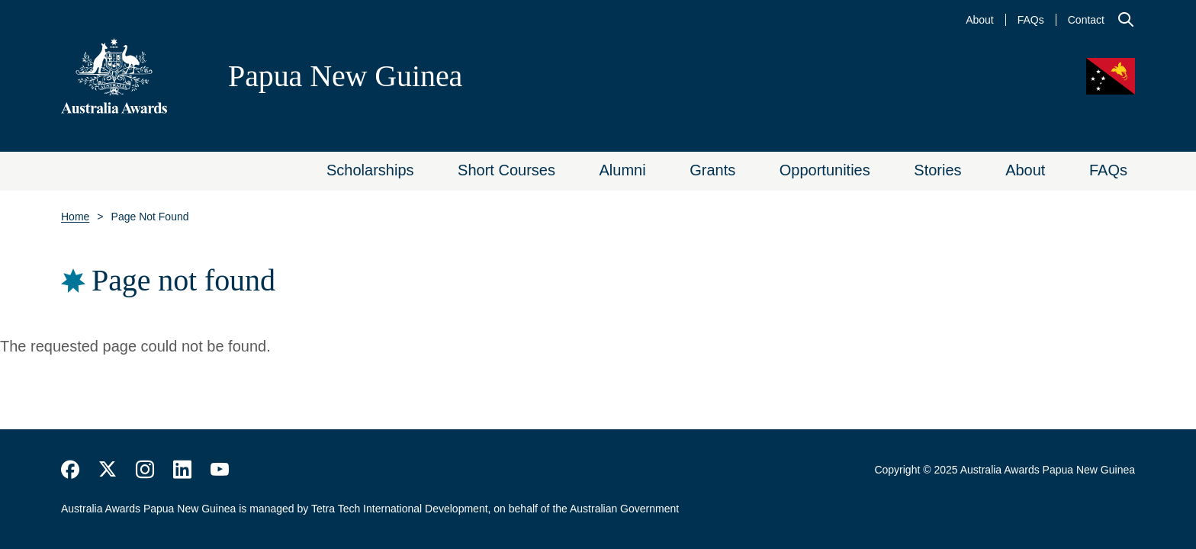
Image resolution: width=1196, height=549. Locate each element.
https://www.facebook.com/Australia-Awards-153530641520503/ (70, 470)
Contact (1086, 20)
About (980, 20)
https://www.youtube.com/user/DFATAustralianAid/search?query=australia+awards (220, 470)
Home (75, 216)
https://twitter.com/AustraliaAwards (107, 470)
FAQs (1031, 20)
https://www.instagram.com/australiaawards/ (145, 470)
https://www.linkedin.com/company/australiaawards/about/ (182, 470)
